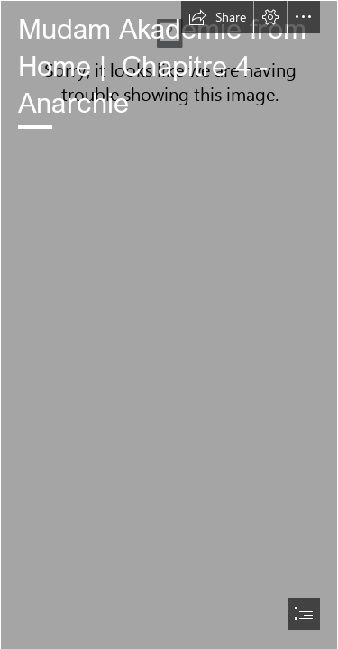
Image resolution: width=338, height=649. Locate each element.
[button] (217, 17)
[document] (169, 324)
